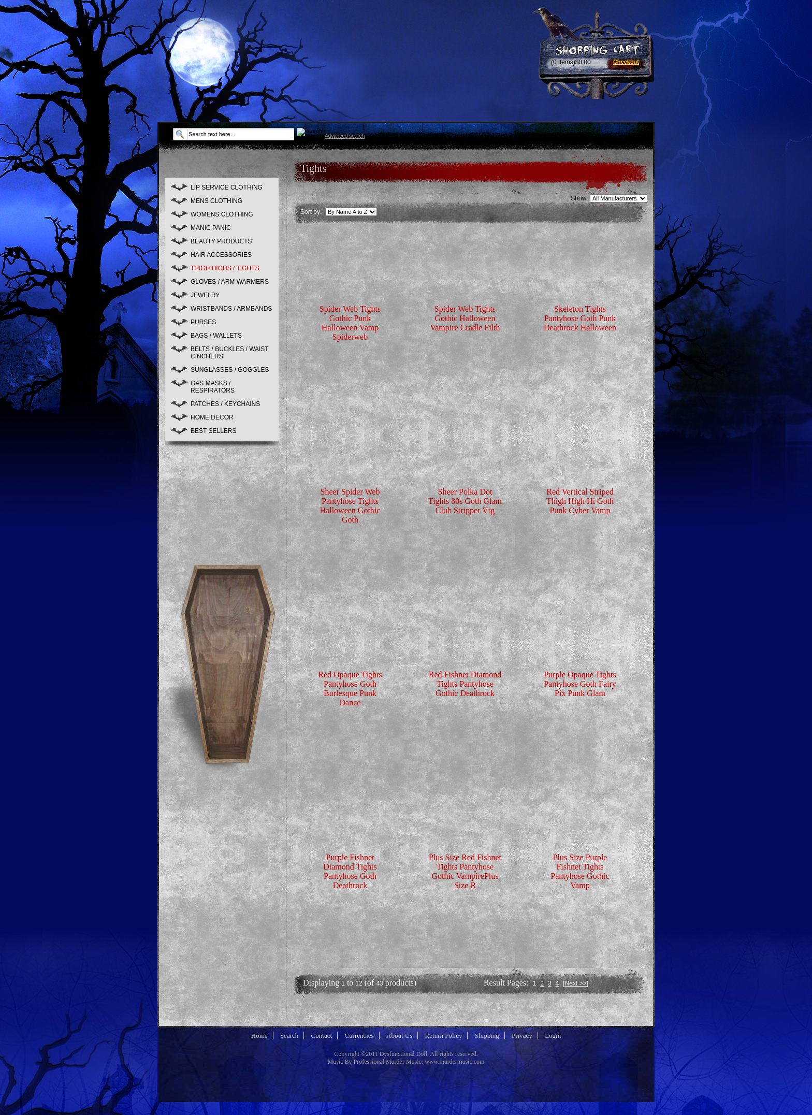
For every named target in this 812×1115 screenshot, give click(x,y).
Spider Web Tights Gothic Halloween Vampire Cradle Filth (465, 318)
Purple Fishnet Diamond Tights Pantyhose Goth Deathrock (350, 871)
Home (259, 1035)
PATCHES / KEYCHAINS (225, 404)
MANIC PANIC (211, 227)
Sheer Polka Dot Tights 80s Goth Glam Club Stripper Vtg (465, 501)
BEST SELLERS (214, 431)
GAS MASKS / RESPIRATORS (213, 387)
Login (553, 1035)
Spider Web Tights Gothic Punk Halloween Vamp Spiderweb (350, 323)
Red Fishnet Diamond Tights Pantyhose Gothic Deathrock (465, 684)
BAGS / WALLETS (216, 335)
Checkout (626, 62)
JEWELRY (205, 295)
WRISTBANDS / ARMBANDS (231, 308)
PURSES (203, 322)
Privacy (522, 1035)
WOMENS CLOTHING (222, 214)
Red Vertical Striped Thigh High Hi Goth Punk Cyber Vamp (580, 501)
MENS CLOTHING (216, 201)
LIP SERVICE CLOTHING (227, 187)
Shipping (487, 1035)
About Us (399, 1035)
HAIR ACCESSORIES (221, 254)
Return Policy (443, 1035)
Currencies (358, 1035)
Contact (321, 1035)
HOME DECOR (212, 417)
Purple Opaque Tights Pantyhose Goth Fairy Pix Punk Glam (580, 684)
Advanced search (345, 136)
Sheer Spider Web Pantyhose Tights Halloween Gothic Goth (350, 505)
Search (289, 1035)
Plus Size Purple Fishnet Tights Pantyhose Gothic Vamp (579, 871)
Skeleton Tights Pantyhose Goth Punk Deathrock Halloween (580, 318)
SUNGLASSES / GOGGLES (230, 369)
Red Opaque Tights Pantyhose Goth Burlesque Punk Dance (350, 688)
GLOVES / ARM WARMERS (230, 281)
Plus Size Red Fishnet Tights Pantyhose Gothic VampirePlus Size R (465, 871)
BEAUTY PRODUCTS (221, 241)
